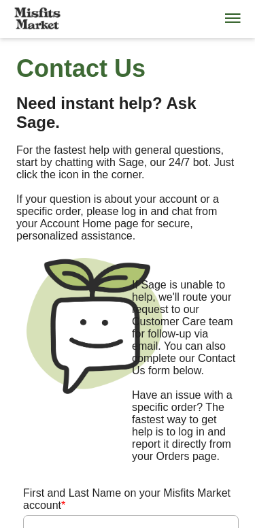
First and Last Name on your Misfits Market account (127, 499)
